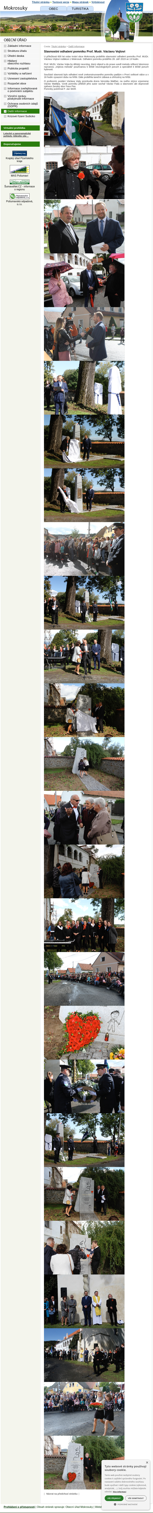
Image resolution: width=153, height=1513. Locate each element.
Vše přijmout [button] (114, 1498)
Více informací (119, 1491)
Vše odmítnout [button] (136, 1498)
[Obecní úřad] (53, 8)
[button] (126, 1504)
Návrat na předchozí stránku (62, 1494)
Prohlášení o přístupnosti (19, 1507)
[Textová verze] (61, 2)
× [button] (147, 1463)
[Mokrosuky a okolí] (80, 8)
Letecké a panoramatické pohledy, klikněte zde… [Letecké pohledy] (17, 134)
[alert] (125, 1485)
